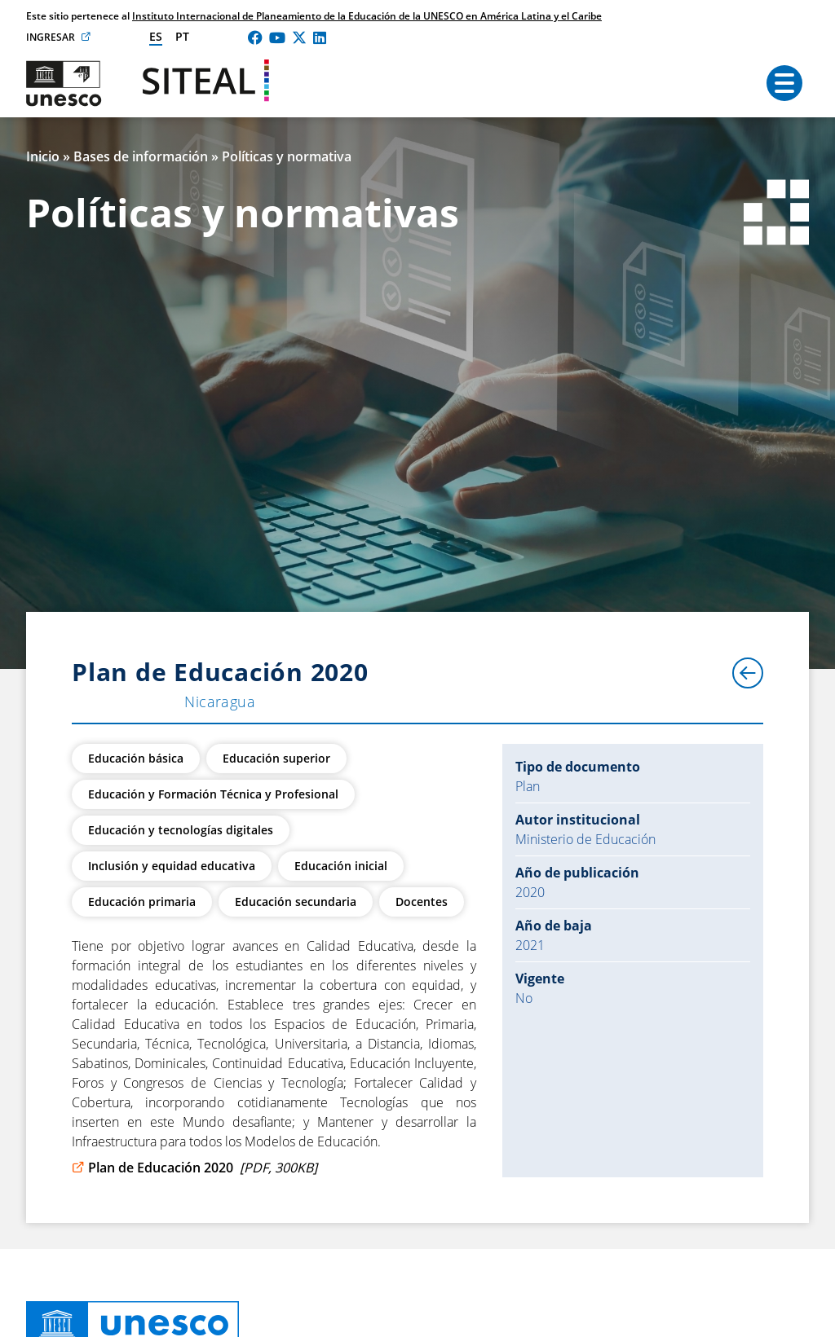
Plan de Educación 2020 (194, 1167)
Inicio (43, 156)
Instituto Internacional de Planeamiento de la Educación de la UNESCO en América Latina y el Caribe (367, 16)
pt (182, 36)
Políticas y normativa (286, 156)
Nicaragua (219, 701)
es (155, 36)
